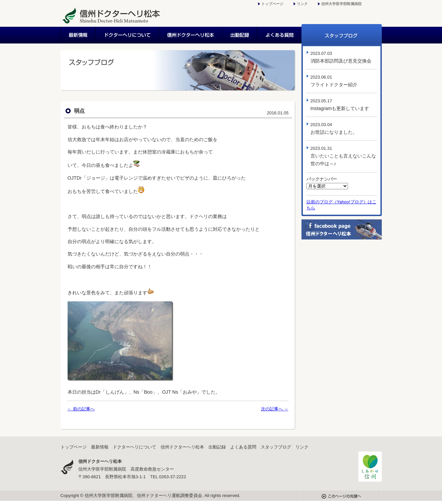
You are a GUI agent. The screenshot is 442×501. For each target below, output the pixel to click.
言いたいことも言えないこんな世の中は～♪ (343, 156)
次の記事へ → (274, 408)
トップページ (272, 4)
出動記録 (240, 35)
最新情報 (78, 35)
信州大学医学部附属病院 (341, 4)
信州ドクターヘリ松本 (191, 35)
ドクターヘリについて (127, 35)
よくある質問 (279, 35)
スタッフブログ (341, 35)
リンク (302, 4)
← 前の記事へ (81, 408)
